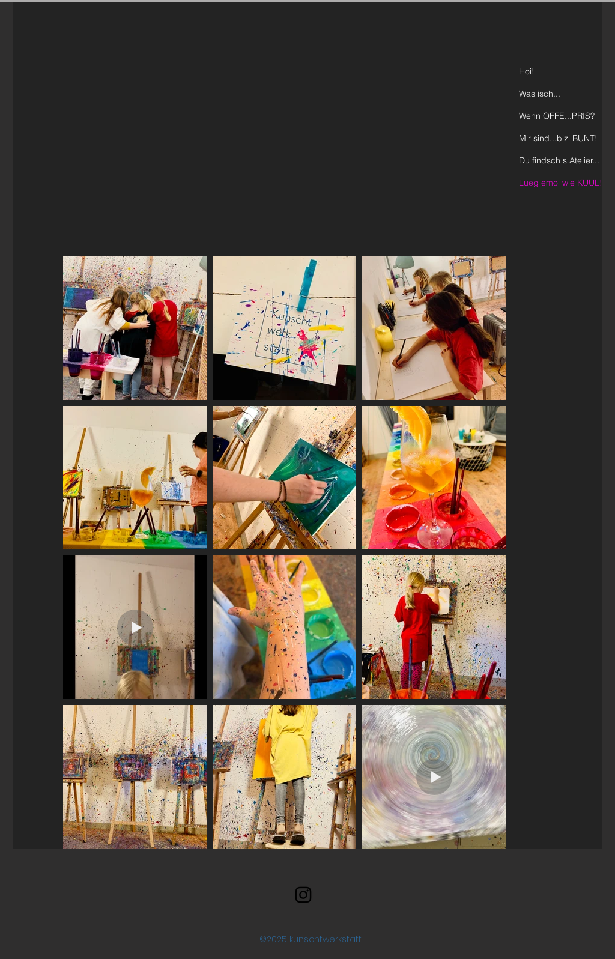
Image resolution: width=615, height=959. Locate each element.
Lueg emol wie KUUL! (560, 182)
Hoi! (527, 71)
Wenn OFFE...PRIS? (557, 115)
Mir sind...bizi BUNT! (558, 138)
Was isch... (539, 93)
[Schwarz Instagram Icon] (303, 895)
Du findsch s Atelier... (559, 160)
